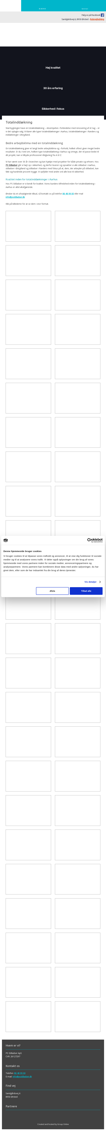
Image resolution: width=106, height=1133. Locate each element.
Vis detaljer (91, 582)
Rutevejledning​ (97, 19)
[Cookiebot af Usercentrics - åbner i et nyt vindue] (90, 540)
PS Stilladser (11, 165)
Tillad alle (86, 591)
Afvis (52, 591)
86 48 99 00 (68, 193)
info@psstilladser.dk (15, 197)
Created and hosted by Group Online (53, 1124)
